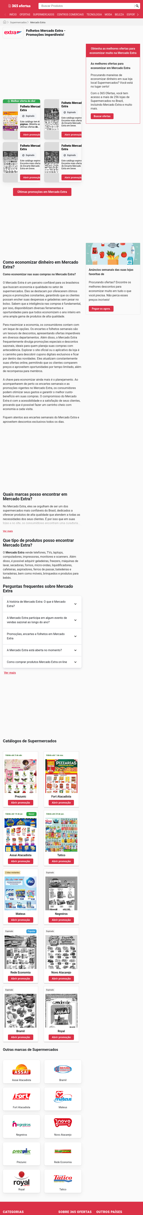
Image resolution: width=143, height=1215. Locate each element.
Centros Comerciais (70, 14)
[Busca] (137, 6)
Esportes (133, 14)
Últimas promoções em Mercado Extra (42, 192)
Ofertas (25, 14)
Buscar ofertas (102, 116)
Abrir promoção (32, 134)
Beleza (119, 14)
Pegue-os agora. (101, 308)
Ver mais (8, 531)
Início (13, 14)
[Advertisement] (42, 66)
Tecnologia (94, 14)
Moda (108, 14)
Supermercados (43, 14)
